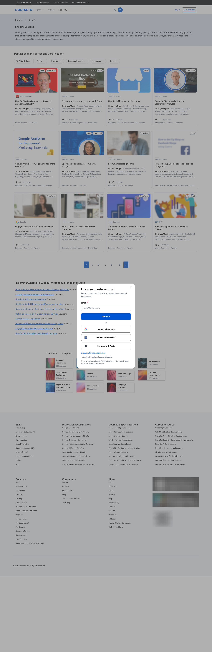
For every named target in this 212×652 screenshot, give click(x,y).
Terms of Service (94, 363)
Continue (106, 316)
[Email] (106, 308)
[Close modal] (130, 287)
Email (84, 302)
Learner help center (105, 357)
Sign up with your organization (93, 352)
